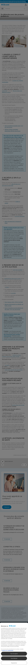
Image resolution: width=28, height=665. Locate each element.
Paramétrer (14, 663)
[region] (14, 644)
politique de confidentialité (7, 650)
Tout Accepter (14, 653)
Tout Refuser (14, 658)
